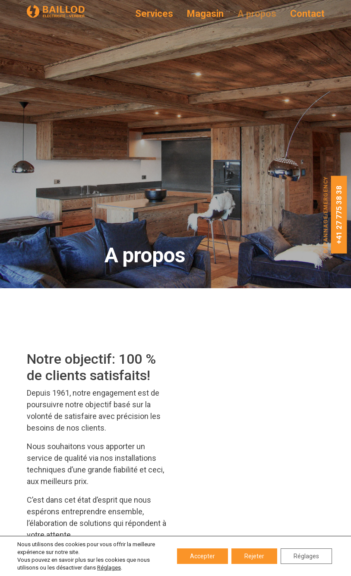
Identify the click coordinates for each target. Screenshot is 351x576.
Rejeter (254, 556)
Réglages (109, 567)
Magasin (205, 14)
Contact (307, 14)
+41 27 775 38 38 (339, 215)
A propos (256, 14)
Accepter (202, 556)
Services (154, 14)
